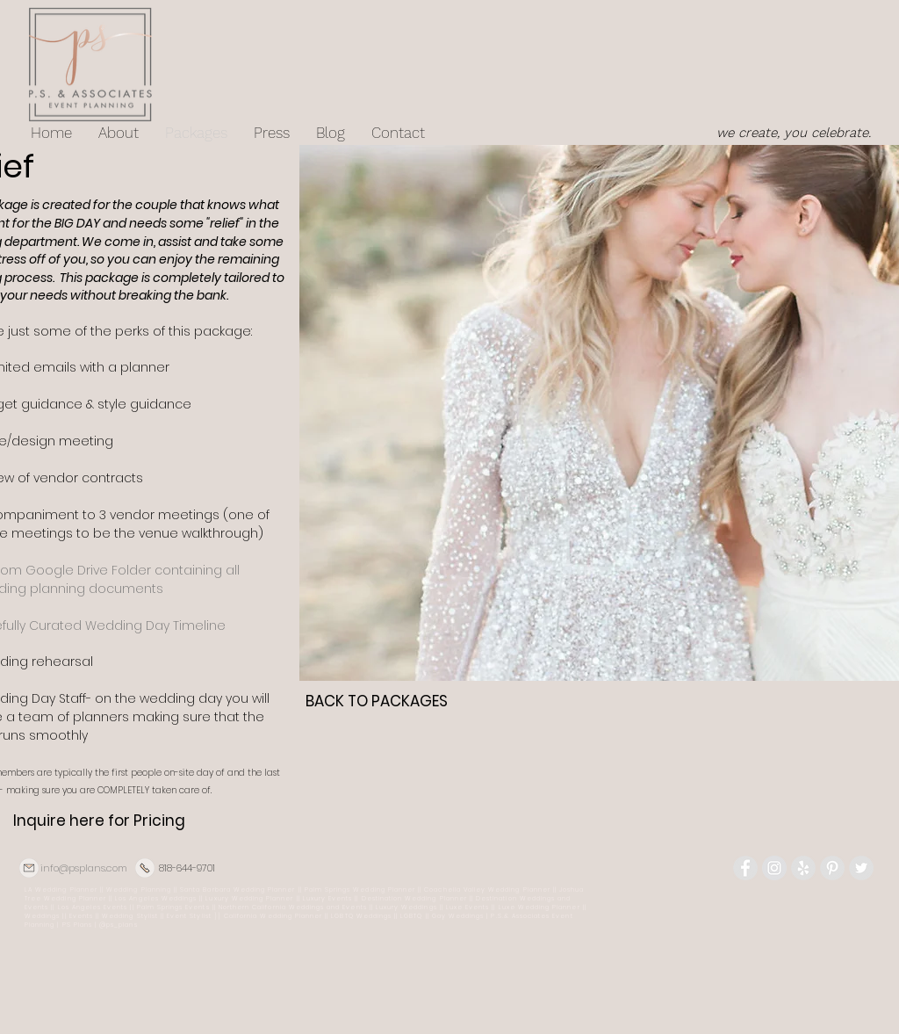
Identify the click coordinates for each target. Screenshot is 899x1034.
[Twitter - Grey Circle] (861, 868)
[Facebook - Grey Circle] (745, 868)
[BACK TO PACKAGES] (376, 702)
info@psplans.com (83, 868)
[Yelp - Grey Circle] (803, 868)
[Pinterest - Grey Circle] (832, 868)
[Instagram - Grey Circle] (774, 868)
